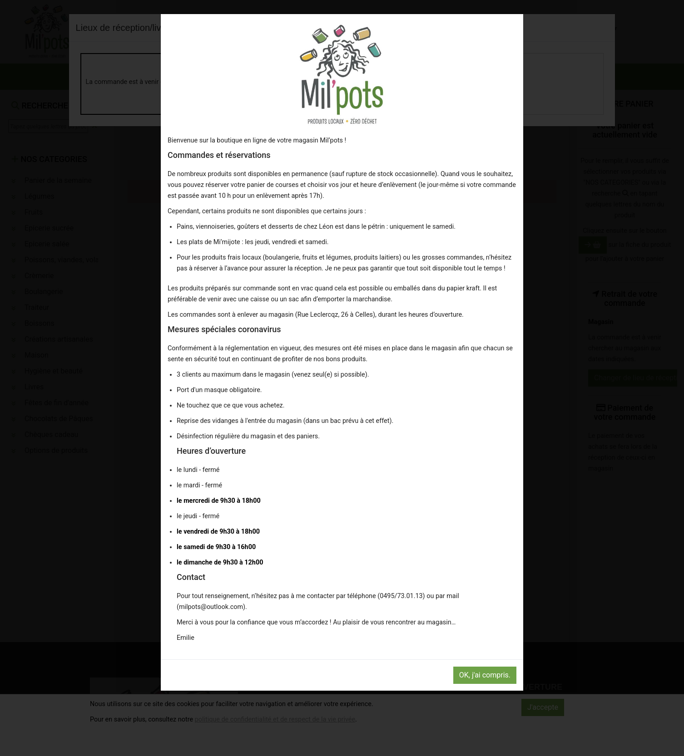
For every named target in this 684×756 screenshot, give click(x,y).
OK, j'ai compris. (485, 675)
